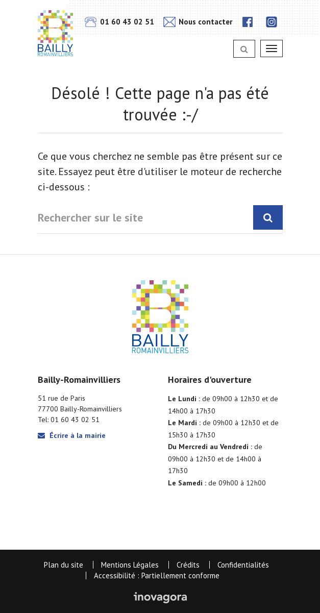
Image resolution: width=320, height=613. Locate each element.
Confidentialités (243, 565)
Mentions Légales (130, 565)
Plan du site (63, 565)
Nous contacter (197, 22)
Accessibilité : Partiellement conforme (156, 575)
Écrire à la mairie (72, 435)
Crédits (188, 565)
